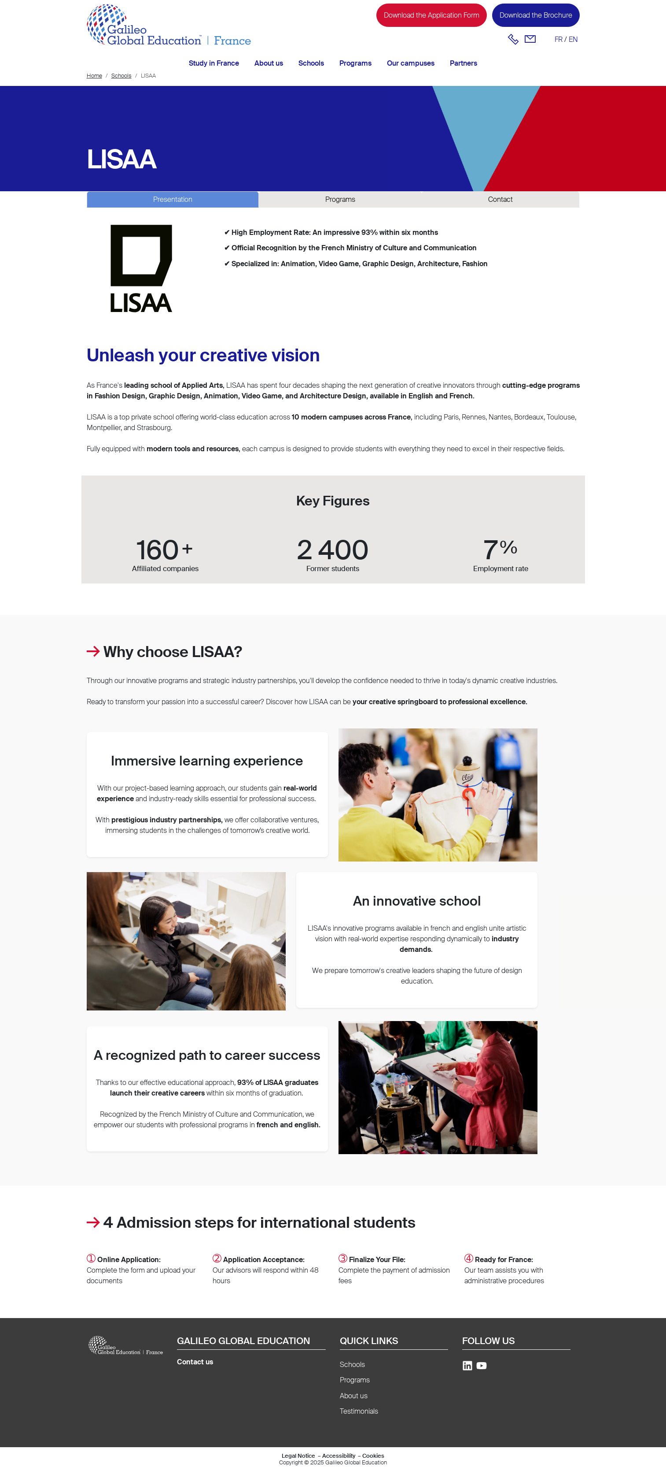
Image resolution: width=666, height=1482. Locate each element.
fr (559, 39)
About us (268, 63)
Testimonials (359, 1411)
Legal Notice (298, 1455)
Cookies (373, 1455)
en (573, 39)
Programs (355, 63)
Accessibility (338, 1455)
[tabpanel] (333, 273)
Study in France (214, 63)
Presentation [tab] (172, 199)
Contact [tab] (500, 199)
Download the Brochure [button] (536, 15)
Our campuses (410, 63)
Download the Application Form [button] (431, 15)
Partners (463, 63)
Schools (311, 63)
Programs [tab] (340, 199)
